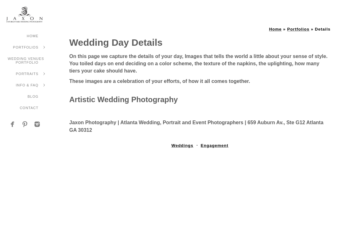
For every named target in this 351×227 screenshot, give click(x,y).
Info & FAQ (27, 85)
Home (32, 36)
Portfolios (25, 47)
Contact (29, 108)
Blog (32, 96)
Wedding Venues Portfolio (26, 60)
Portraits (27, 74)
